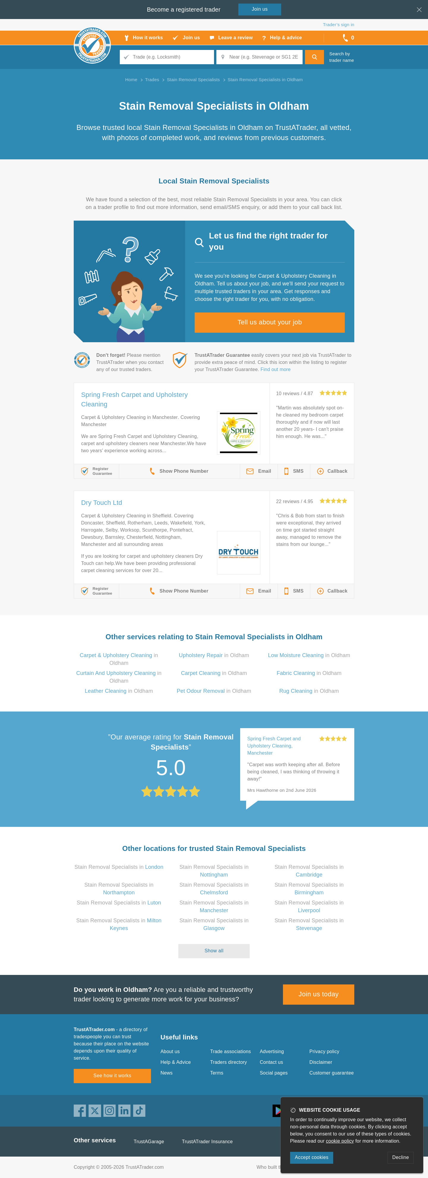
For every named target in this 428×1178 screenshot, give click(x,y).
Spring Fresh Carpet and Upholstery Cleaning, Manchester (274, 746)
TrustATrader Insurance (207, 1141)
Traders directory (228, 1062)
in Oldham (214, 655)
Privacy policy (324, 1051)
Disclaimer (320, 1062)
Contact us (271, 1062)
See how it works (112, 1075)
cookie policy (340, 1141)
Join (260, 9)
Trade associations (230, 1051)
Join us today (319, 994)
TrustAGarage (149, 1141)
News (166, 1072)
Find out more (276, 369)
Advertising (272, 1051)
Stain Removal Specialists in (118, 867)
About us (170, 1051)
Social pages (274, 1072)
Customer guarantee (331, 1072)
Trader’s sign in (338, 24)
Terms (217, 1072)
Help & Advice (175, 1062)
